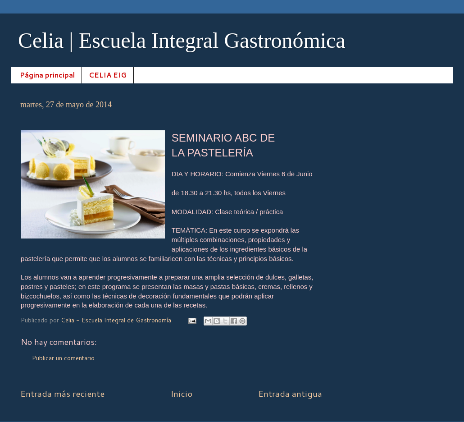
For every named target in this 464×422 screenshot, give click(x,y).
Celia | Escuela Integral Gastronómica (182, 40)
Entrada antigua (290, 393)
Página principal (47, 75)
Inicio (181, 393)
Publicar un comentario (63, 357)
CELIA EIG (108, 75)
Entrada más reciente (62, 393)
